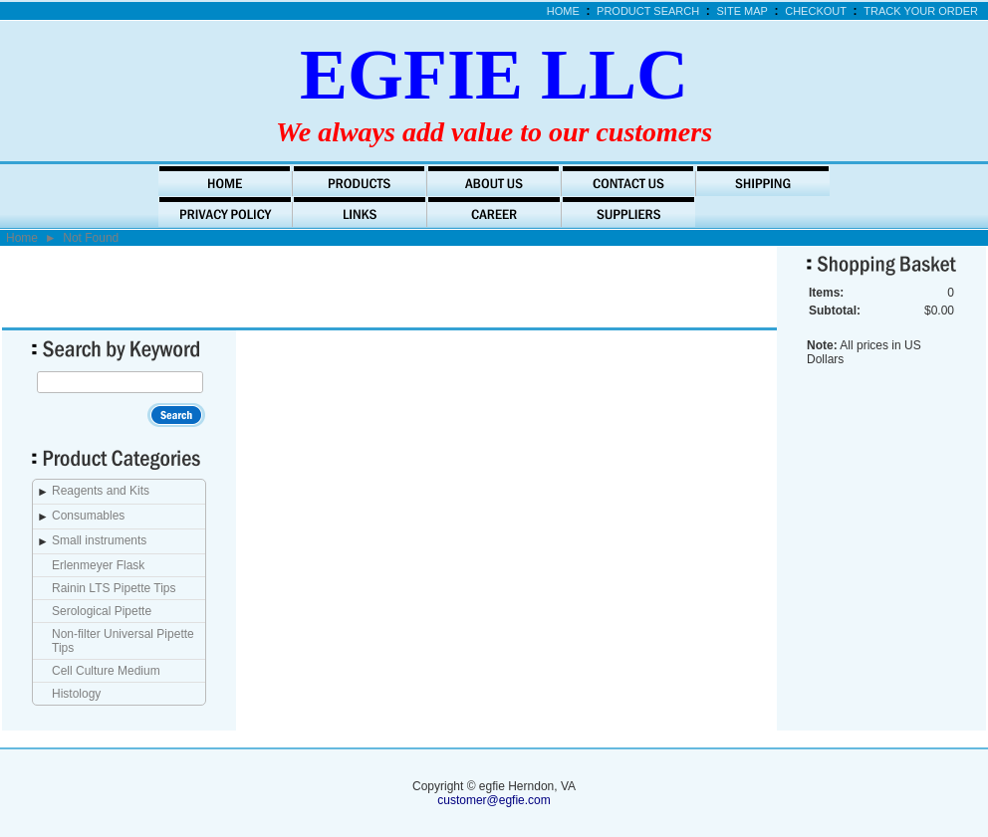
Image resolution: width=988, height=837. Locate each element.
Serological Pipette (101, 611)
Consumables (88, 516)
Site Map (742, 11)
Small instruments (99, 540)
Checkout (816, 11)
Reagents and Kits (100, 491)
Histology (76, 694)
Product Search (648, 11)
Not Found (91, 238)
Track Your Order (921, 11)
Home (563, 11)
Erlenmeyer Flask (98, 565)
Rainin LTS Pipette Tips (114, 588)
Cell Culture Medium (106, 671)
